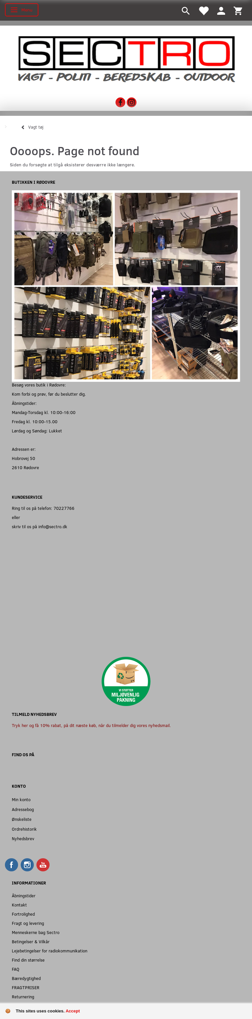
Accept (73, 1011)
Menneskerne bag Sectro (35, 932)
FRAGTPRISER (25, 987)
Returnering (23, 996)
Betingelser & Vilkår (31, 941)
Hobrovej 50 (23, 458)
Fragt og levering (28, 923)
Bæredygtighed (26, 978)
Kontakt (19, 904)
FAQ (15, 969)
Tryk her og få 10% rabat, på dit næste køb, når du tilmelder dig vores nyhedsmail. (91, 725)
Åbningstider (23, 895)
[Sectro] (126, 58)
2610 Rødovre (25, 467)
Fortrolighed (23, 914)
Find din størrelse (28, 960)
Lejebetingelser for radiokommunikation (49, 950)
